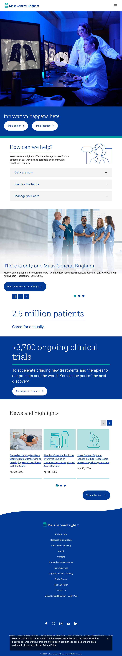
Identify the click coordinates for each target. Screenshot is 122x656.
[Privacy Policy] (49, 645)
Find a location (42, 125)
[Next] (26, 296)
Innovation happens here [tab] (83, 296)
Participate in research (28, 391)
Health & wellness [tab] (79, 296)
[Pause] (14, 296)
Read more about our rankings (23, 286)
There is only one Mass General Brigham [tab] (75, 295)
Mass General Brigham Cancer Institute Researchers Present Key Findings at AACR (93, 459)
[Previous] (20, 296)
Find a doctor (14, 125)
